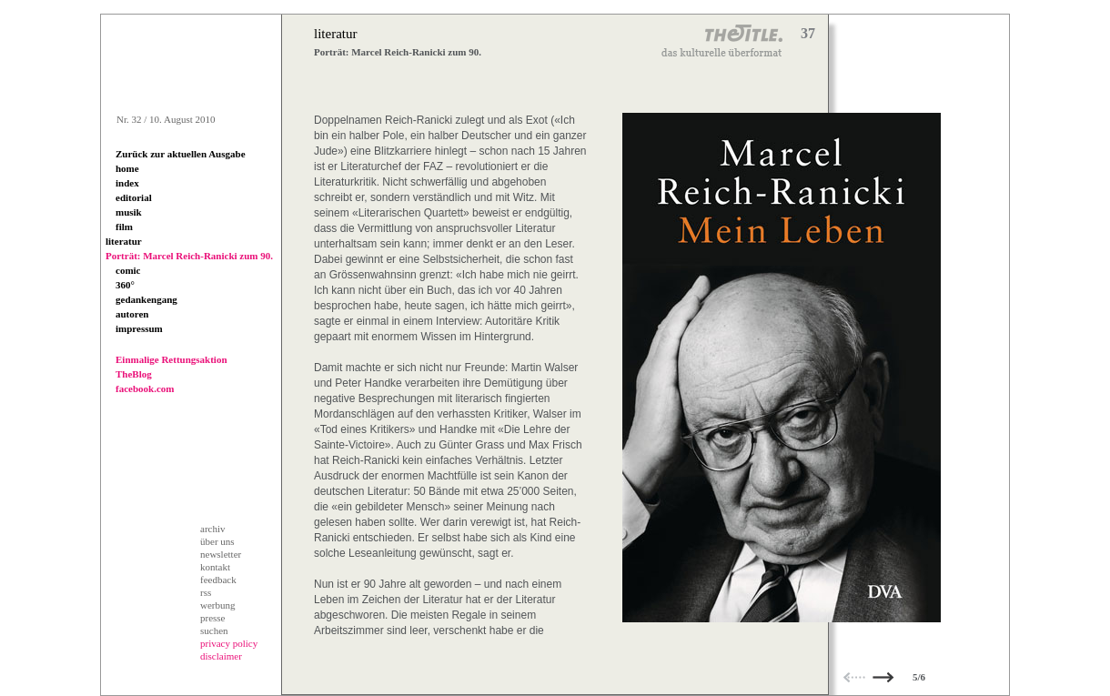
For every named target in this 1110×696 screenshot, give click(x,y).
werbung (218, 605)
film (124, 226)
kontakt (215, 566)
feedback (218, 579)
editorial (134, 197)
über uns (217, 541)
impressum (139, 328)
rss (205, 592)
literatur (124, 241)
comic (128, 270)
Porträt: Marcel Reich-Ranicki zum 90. (189, 255)
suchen (214, 630)
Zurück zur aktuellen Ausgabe (181, 153)
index (127, 182)
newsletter (220, 554)
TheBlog (134, 373)
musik (129, 212)
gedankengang (146, 299)
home (127, 168)
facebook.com (145, 388)
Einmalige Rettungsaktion (171, 359)
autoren (132, 313)
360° (125, 284)
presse (213, 617)
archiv (212, 528)
